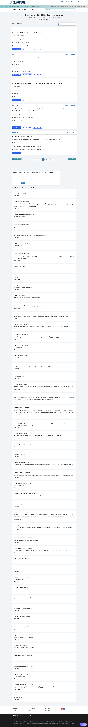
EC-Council (14, 6)
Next (72, 158)
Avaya (42, 6)
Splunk (78, 6)
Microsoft (33, 6)
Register (73, 1)
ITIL (25, 6)
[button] (44, 28)
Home (15, 9)
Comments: (16, 175)
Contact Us (15, 708)
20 (52, 159)
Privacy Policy (47, 710)
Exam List (67, 1)
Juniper (28, 6)
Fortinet (22, 6)
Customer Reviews (32, 708)
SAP (45, 6)
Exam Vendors (15, 710)
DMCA (30, 710)
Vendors (61, 1)
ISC (10, 6)
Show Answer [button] (16, 49)
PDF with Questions (66, 24)
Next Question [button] (37, 49)
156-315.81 (30, 9)
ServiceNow (83, 6)
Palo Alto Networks (69, 6)
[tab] (44, 29)
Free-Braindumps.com (19, 715)
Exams (19, 9)
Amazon (62, 6)
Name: (17, 180)
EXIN (18, 6)
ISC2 (75, 6)
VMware (38, 6)
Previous (16, 158)
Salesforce (57, 6)
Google (48, 6)
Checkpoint (23, 9)
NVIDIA (52, 6)
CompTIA (6, 6)
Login (78, 1)
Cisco (2, 6)
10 (50, 159)
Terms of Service (47, 708)
